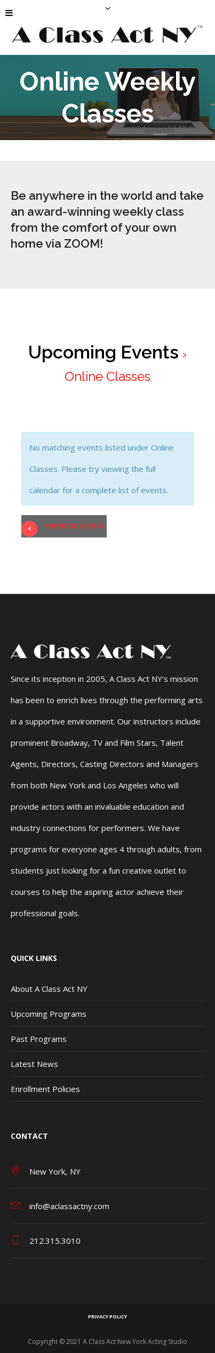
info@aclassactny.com (69, 1206)
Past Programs (39, 1038)
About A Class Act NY (49, 988)
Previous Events (62, 528)
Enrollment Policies (45, 1088)
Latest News (34, 1063)
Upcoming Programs (48, 1013)
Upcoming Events (103, 352)
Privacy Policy (107, 1316)
